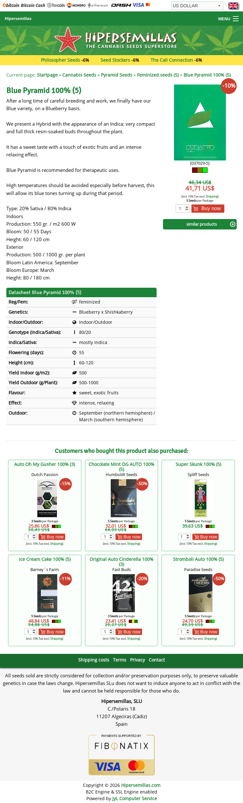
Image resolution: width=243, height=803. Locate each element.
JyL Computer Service (134, 798)
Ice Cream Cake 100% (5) (45, 559)
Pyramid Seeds (116, 75)
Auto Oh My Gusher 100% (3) (44, 464)
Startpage (47, 75)
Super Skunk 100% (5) (198, 464)
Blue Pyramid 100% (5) (207, 75)
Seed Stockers (115, 60)
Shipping (212, 196)
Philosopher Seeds (60, 60)
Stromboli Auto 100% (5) (198, 559)
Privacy (137, 660)
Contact (157, 660)
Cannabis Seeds (79, 75)
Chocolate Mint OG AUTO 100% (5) (121, 466)
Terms (119, 660)
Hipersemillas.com (140, 785)
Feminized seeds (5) (158, 75)
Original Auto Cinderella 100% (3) (121, 561)
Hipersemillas (18, 18)
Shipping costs (93, 660)
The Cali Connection (172, 60)
